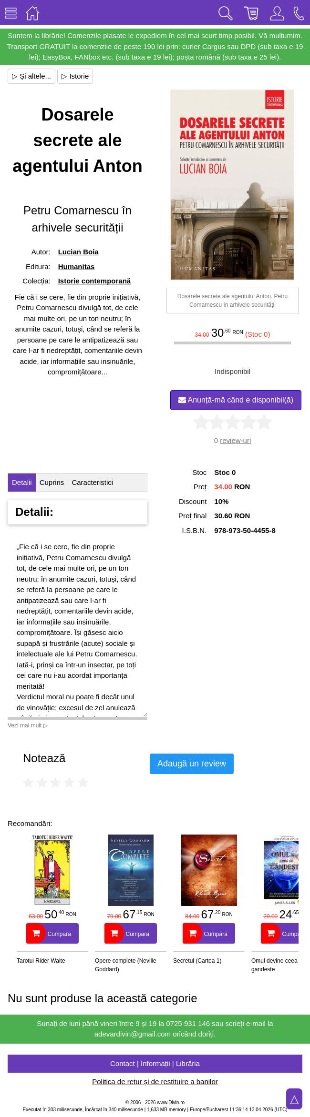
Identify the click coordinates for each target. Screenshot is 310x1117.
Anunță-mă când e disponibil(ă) (235, 400)
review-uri (235, 440)
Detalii (22, 482)
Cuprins (52, 482)
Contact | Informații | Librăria (155, 1063)
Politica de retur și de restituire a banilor (154, 1081)
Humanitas (76, 266)
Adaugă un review (191, 763)
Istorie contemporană (94, 281)
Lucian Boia (78, 252)
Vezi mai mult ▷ (28, 725)
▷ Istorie (75, 76)
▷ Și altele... (31, 76)
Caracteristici (92, 482)
